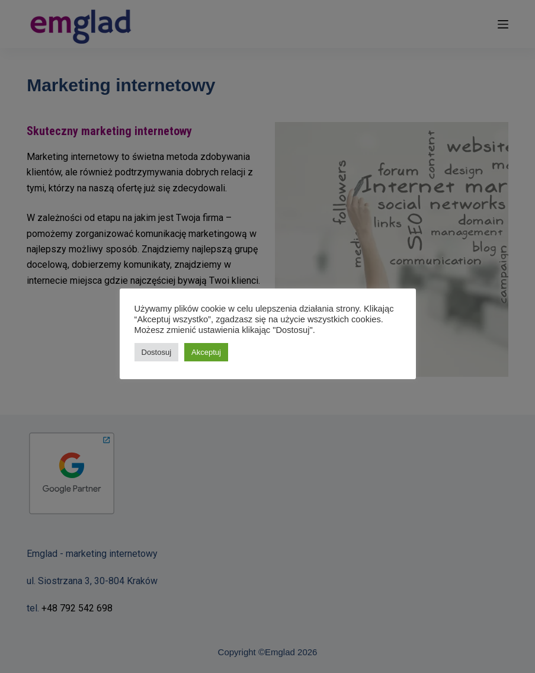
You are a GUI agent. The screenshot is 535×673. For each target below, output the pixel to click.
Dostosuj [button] (157, 352)
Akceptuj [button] (206, 352)
